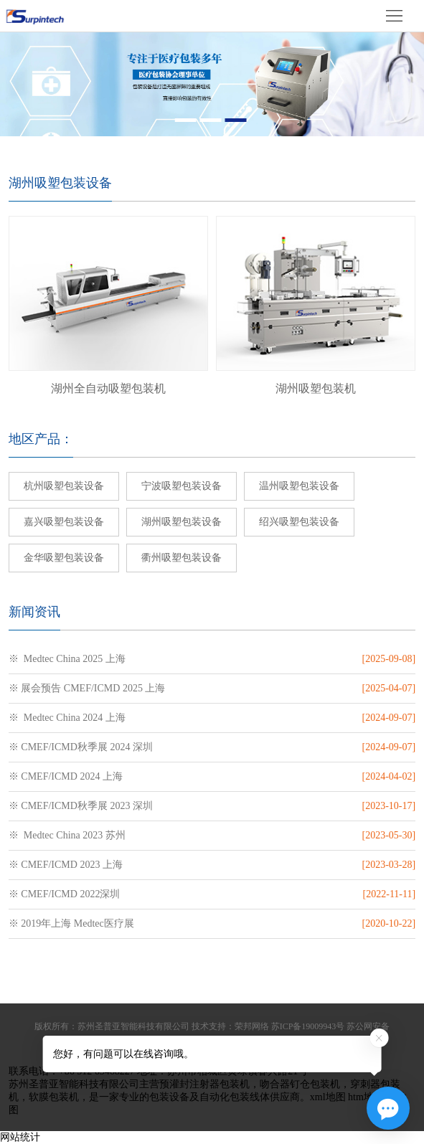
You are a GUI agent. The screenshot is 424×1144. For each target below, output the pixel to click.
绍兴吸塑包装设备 (299, 521)
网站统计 (20, 1137)
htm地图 (366, 1097)
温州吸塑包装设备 (299, 486)
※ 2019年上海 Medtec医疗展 (71, 923)
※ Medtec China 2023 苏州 (67, 835)
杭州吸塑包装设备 (64, 486)
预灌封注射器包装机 (204, 1084)
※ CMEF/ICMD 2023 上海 (66, 864)
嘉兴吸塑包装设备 (64, 521)
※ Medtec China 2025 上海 (67, 658)
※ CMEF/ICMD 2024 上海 (66, 776)
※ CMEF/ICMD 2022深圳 (65, 894)
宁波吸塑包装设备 (181, 486)
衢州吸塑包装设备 (181, 557)
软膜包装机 (54, 1097)
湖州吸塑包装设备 (181, 521)
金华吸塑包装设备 (64, 557)
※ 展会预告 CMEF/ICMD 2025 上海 (87, 688)
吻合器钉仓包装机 (300, 1084)
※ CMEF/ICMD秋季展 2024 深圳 (81, 747)
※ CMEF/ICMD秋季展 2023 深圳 (81, 805)
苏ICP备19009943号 (308, 1026)
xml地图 (328, 1097)
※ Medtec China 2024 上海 (67, 717)
